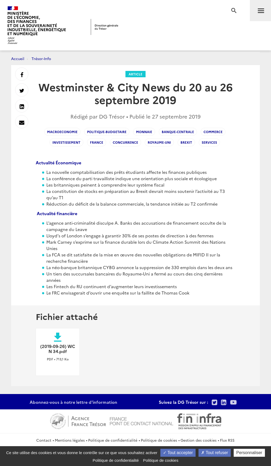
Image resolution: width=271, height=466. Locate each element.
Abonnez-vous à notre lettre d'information (73, 402)
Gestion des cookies (198, 440)
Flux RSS (227, 440)
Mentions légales (70, 440)
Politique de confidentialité (112, 440)
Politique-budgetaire (107, 131)
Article (135, 74)
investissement (66, 142)
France (96, 142)
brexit (186, 142)
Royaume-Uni (159, 142)
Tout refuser (214, 452)
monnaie (144, 131)
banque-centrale (178, 131)
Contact (43, 440)
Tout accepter (178, 452)
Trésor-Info (41, 58)
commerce (213, 131)
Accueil (17, 58)
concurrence (125, 142)
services (209, 142)
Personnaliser (249, 452)
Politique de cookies (159, 440)
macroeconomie (62, 131)
